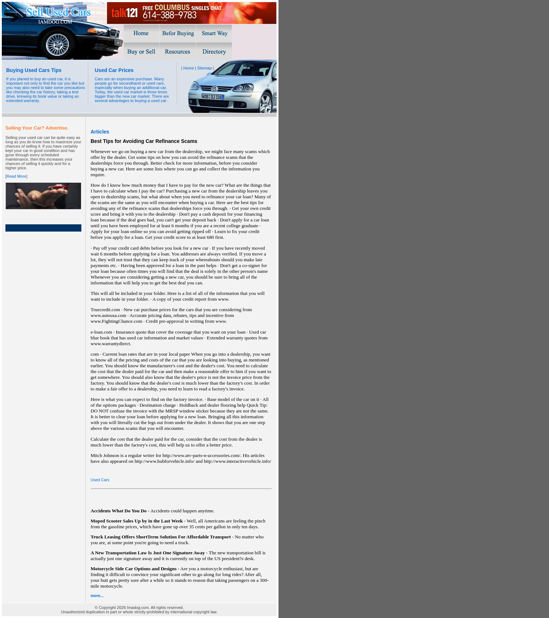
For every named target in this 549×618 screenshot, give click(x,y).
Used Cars (100, 480)
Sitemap (204, 68)
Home (188, 68)
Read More (16, 176)
